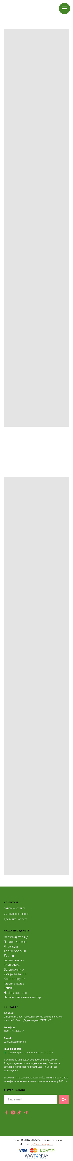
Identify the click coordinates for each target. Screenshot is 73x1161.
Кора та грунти (14, 979)
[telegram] (25, 1112)
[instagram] (12, 1112)
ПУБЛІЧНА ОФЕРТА (15, 908)
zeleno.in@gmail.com (15, 1041)
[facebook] (6, 1112)
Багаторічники (14, 960)
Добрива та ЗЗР (15, 974)
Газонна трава (14, 983)
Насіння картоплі (15, 993)
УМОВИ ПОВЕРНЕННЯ (16, 914)
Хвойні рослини (15, 951)
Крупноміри (12, 965)
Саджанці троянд (16, 937)
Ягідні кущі (11, 946)
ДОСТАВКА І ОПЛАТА (15, 919)
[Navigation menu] (64, 8)
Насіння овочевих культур (22, 997)
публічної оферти (42, 1144)
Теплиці (9, 988)
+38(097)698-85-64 (14, 1031)
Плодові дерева (15, 942)
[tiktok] (19, 1112)
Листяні (9, 956)
